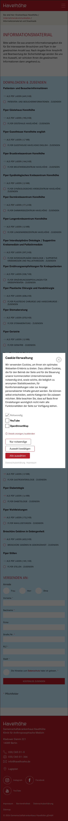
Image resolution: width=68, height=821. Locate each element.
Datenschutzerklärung (15, 462)
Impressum (31, 462)
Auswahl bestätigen (20, 448)
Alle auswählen (18, 455)
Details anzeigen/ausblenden (21, 433)
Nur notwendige (18, 441)
